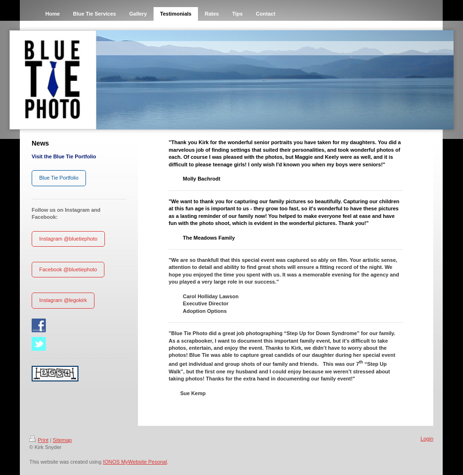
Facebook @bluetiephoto (68, 269)
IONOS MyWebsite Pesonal (135, 462)
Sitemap (62, 440)
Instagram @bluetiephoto (68, 239)
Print (39, 440)
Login (426, 438)
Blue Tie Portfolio (58, 178)
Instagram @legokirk (63, 300)
